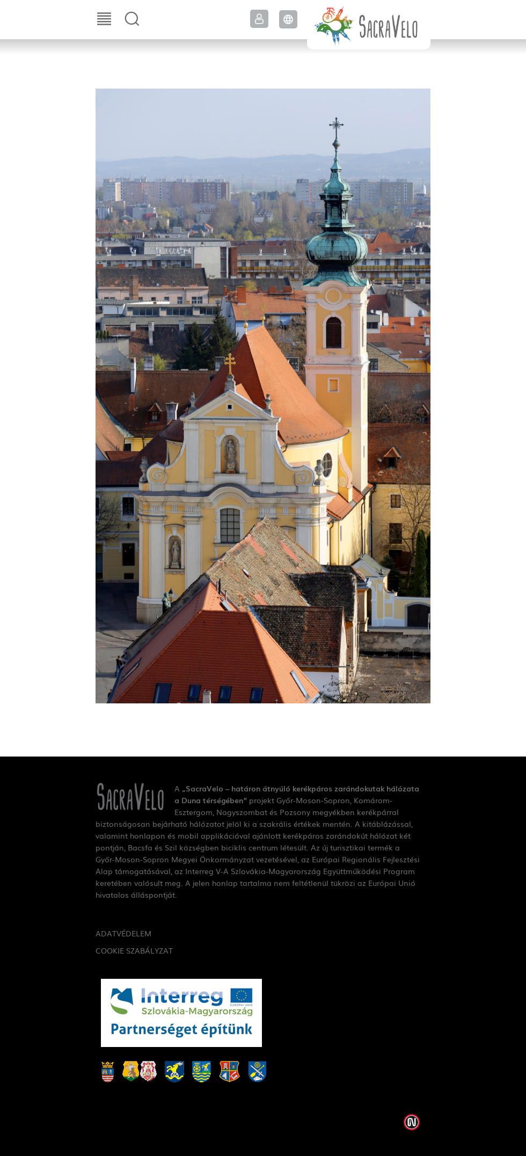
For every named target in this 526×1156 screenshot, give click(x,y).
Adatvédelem (123, 933)
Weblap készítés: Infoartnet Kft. (412, 1122)
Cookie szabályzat (134, 950)
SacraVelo (368, 24)
